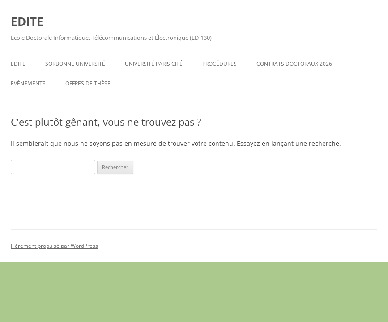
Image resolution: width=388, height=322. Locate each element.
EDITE (27, 21)
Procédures (219, 64)
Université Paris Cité (154, 64)
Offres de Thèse (88, 83)
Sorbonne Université (75, 64)
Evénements (28, 83)
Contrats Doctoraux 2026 (294, 64)
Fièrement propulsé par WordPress (54, 246)
